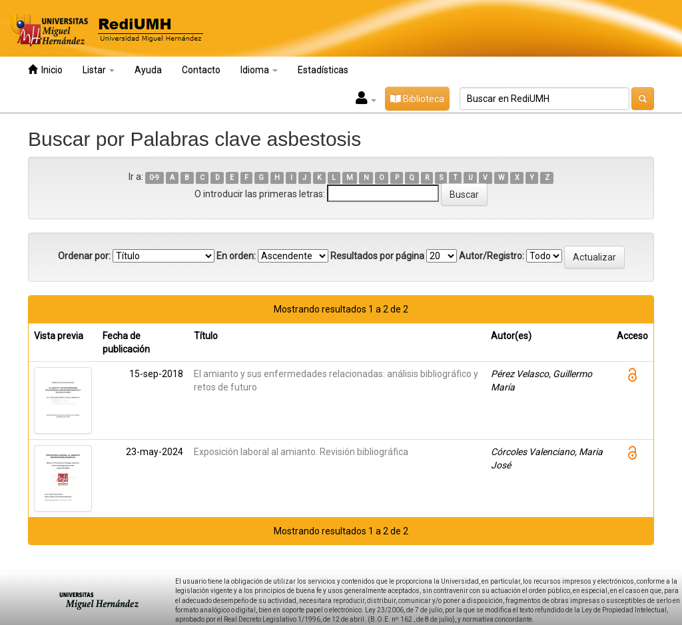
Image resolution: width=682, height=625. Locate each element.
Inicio (45, 69)
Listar (99, 70)
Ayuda (148, 70)
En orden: (236, 256)
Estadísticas (323, 70)
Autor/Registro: (491, 256)
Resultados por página (377, 256)
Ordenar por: (84, 256)
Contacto (201, 70)
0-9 (154, 177)
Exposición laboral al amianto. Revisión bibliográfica (301, 451)
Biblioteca (417, 98)
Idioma (259, 70)
